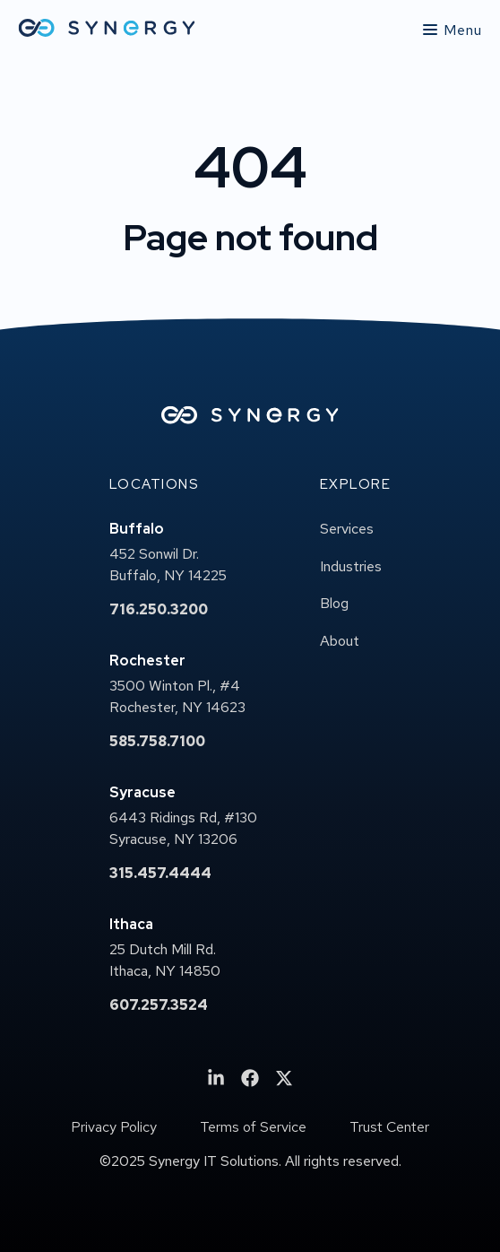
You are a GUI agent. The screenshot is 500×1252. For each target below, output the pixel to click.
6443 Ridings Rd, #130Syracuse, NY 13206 (183, 828)
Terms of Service (253, 1127)
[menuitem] (216, 1078)
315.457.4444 (160, 873)
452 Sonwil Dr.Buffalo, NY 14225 (168, 564)
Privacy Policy (114, 1127)
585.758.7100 (157, 741)
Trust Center (389, 1127)
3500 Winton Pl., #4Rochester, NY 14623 (177, 696)
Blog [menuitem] (334, 603)
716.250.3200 (158, 609)
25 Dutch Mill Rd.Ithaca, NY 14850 (164, 960)
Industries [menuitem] (351, 566)
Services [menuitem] (347, 528)
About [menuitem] (339, 640)
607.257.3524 (158, 1005)
